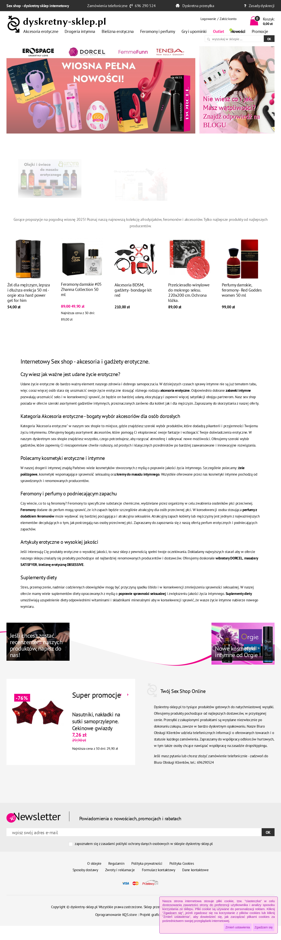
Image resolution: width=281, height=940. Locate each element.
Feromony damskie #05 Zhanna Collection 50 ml (81, 290)
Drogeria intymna (80, 31)
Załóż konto (228, 19)
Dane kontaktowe (195, 870)
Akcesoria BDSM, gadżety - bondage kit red (133, 291)
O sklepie (94, 863)
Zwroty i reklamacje (120, 870)
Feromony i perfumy (157, 31)
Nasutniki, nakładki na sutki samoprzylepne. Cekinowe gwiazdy (95, 721)
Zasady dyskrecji (262, 5)
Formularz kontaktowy (158, 870)
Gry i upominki (194, 31)
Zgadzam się (264, 927)
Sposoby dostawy (85, 870)
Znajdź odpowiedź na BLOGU (231, 111)
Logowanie (208, 19)
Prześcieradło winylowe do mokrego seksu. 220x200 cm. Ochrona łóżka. (188, 293)
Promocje (260, 31)
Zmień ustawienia (237, 927)
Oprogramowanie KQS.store (116, 914)
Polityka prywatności (146, 863)
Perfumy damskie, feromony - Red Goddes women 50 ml (242, 291)
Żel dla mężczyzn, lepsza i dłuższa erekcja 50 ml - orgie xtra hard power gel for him (28, 293)
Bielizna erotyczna (118, 31)
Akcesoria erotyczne (40, 31)
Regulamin (116, 863)
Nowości (238, 31)
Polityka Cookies (181, 863)
